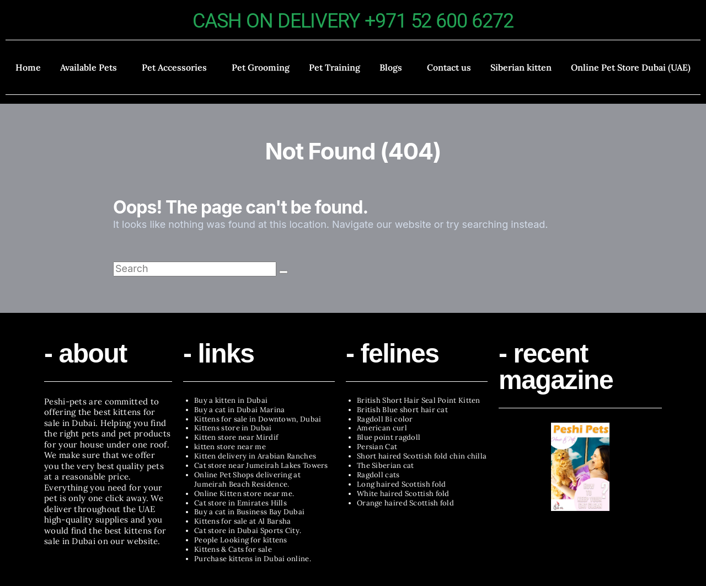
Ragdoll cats (378, 475)
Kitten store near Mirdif (236, 437)
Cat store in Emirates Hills (240, 503)
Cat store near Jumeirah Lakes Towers (261, 465)
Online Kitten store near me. (244, 493)
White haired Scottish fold (403, 493)
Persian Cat (377, 446)
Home (28, 67)
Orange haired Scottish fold (405, 503)
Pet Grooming (261, 67)
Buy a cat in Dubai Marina (239, 409)
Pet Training (334, 67)
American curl (382, 428)
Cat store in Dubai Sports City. (247, 530)
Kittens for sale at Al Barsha (242, 521)
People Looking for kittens (240, 540)
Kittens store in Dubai (233, 428)
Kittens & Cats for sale (233, 549)
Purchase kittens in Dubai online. (252, 558)
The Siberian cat (385, 465)
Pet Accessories (174, 67)
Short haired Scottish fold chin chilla (421, 456)
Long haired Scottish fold (401, 484)
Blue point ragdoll (388, 437)
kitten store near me (230, 446)
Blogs (390, 67)
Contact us (449, 67)
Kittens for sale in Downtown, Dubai (258, 419)
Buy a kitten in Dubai (231, 400)
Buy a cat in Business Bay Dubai (249, 511)
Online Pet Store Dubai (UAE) (631, 67)
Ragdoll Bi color (385, 419)
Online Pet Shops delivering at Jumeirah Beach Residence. (247, 479)
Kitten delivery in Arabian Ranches (255, 456)
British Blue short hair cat (402, 409)
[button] (91, 67)
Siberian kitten (521, 67)
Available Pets (88, 67)
